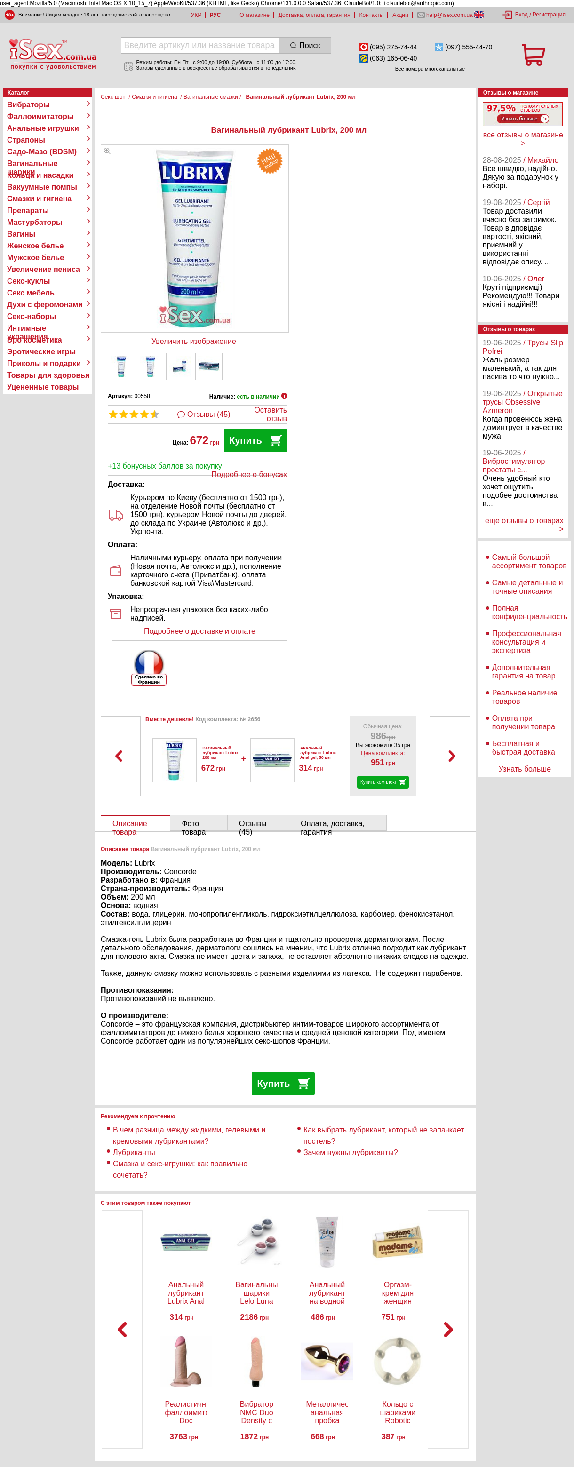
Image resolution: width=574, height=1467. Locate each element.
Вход (521, 14)
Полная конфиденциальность (529, 612)
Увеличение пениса (43, 269)
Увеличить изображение (193, 341)
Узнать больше (525, 769)
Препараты (28, 211)
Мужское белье (35, 258)
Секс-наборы (31, 316)
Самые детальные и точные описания (527, 587)
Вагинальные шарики (32, 163)
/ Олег (533, 279)
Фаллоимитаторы (40, 116)
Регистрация (549, 14)
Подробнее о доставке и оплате (199, 631)
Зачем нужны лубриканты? (350, 1152)
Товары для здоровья (48, 375)
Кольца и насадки (40, 175)
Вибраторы (28, 105)
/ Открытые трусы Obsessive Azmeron (523, 402)
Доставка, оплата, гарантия (315, 15)
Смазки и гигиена (39, 199)
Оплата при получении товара (523, 722)
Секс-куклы (28, 281)
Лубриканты (134, 1152)
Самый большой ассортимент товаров (529, 561)
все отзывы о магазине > (523, 139)
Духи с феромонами (45, 305)
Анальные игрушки (43, 128)
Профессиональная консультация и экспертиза (526, 642)
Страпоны (26, 140)
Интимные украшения (27, 328)
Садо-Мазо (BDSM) (42, 152)
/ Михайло (540, 160)
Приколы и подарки (44, 363)
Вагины (21, 234)
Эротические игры (41, 352)
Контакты (371, 15)
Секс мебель (31, 293)
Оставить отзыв (270, 414)
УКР (196, 15)
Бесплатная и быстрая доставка (523, 748)
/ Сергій (536, 203)
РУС (215, 15)
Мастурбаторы (35, 222)
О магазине (254, 15)
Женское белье (35, 246)
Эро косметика (34, 340)
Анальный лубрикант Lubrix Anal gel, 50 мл (318, 753)
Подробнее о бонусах (249, 474)
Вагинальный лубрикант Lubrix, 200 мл (220, 753)
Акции (400, 15)
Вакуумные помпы (42, 187)
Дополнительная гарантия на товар (524, 671)
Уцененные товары (43, 387)
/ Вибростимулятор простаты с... (514, 461)
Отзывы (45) (209, 414)
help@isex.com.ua (450, 15)
